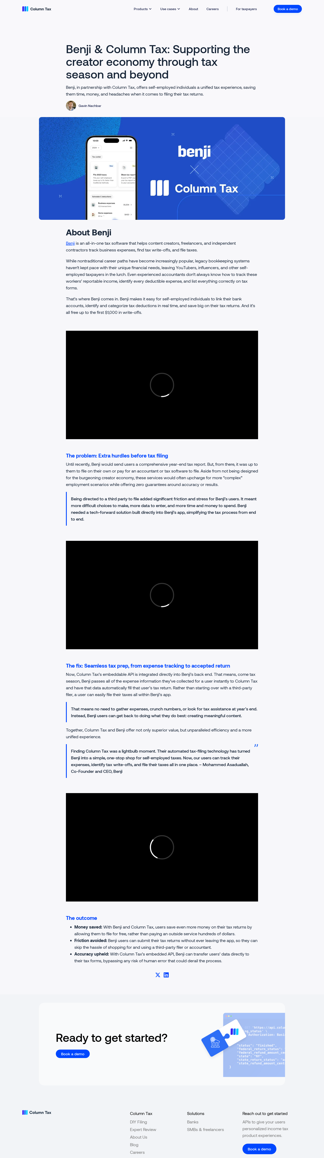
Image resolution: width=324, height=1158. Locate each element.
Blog (134, 1144)
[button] (143, 8)
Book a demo (288, 9)
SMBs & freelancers (205, 1129)
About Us (138, 1136)
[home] (36, 8)
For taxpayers (246, 9)
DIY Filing (138, 1121)
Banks (192, 1121)
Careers (212, 9)
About (193, 9)
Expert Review (143, 1129)
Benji (70, 243)
